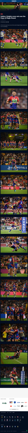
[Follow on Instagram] (12, 412)
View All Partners (14, 409)
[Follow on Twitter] (10, 412)
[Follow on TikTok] (7, 412)
